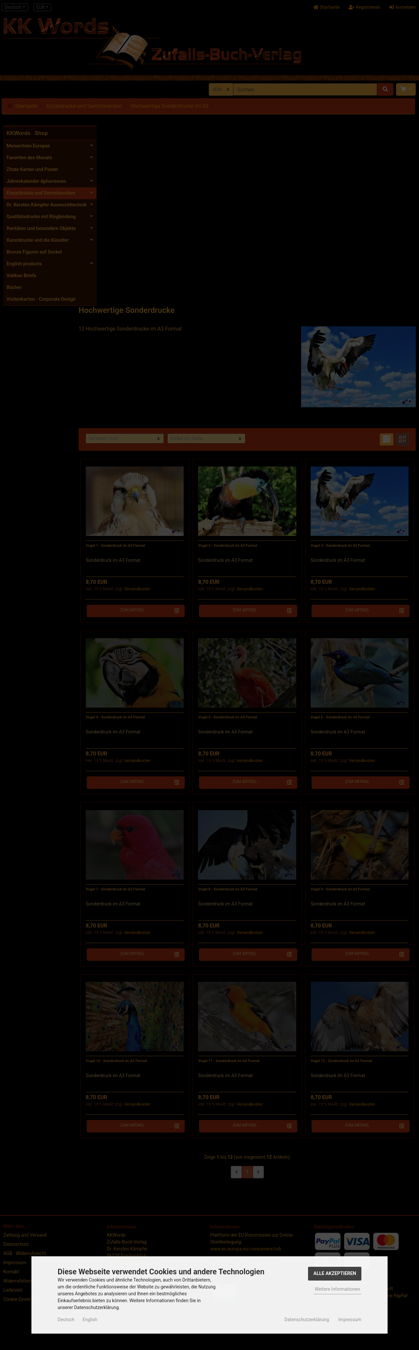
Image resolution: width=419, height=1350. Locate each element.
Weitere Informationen (337, 1289)
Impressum (349, 1319)
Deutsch (66, 1319)
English (89, 1319)
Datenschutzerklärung (306, 1319)
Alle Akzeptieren (334, 1273)
